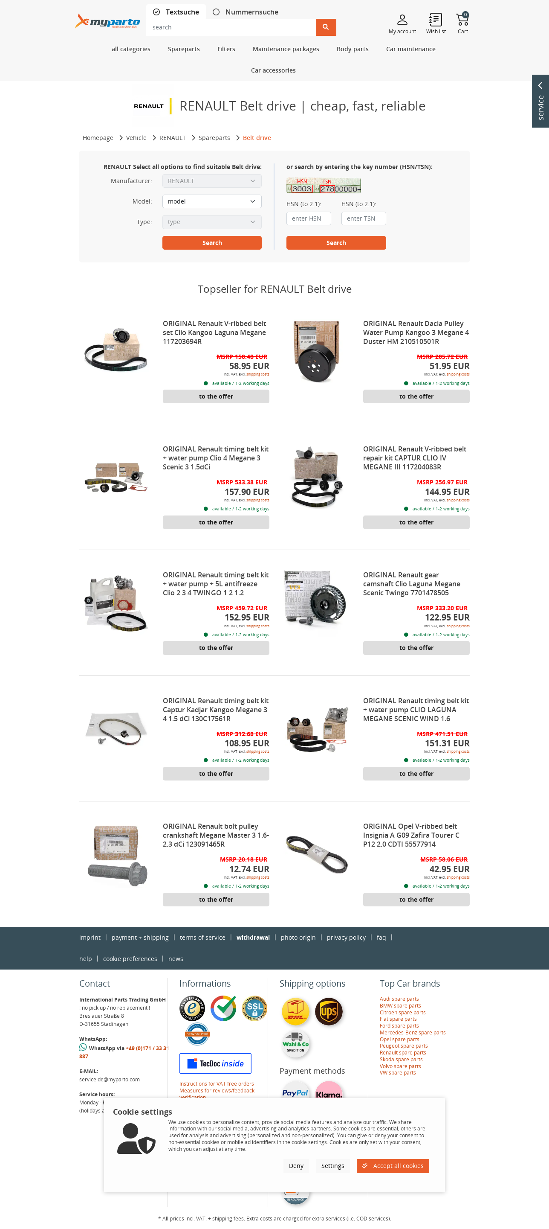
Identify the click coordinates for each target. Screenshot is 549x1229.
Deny (296, 1166)
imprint (90, 937)
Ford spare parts (399, 1025)
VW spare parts (398, 1072)
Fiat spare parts (398, 1018)
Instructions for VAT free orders (216, 1083)
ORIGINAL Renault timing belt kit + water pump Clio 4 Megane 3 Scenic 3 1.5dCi (216, 458)
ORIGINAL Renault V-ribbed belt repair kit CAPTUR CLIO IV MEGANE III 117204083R (414, 458)
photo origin (298, 937)
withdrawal (253, 937)
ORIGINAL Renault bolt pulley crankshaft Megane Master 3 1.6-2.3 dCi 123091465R (216, 835)
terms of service (202, 937)
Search (212, 243)
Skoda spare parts (401, 1059)
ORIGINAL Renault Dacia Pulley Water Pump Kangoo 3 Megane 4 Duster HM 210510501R (416, 332)
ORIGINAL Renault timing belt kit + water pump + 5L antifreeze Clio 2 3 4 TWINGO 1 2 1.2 (216, 583)
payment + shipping (140, 937)
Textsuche (181, 12)
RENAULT (172, 138)
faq (381, 937)
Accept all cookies (393, 1166)
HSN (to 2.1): (303, 204)
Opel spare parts (399, 1039)
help (85, 959)
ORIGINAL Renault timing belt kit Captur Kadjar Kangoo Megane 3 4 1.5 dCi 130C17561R (216, 709)
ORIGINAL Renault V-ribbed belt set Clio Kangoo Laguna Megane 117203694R (214, 332)
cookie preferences (130, 959)
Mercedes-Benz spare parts (413, 1032)
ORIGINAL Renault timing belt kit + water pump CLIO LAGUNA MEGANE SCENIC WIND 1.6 (416, 709)
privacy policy (346, 937)
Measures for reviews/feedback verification (216, 1094)
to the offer (216, 396)
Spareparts (214, 138)
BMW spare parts (400, 1005)
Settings (332, 1166)
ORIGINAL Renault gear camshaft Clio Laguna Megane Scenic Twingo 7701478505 (411, 583)
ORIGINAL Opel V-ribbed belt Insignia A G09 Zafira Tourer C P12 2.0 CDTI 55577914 (411, 835)
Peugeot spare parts (404, 1045)
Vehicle (136, 138)
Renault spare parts (403, 1052)
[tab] (176, 12)
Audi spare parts (399, 998)
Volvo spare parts (400, 1066)
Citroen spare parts (403, 1012)
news (175, 959)
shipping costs (257, 374)
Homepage (98, 138)
